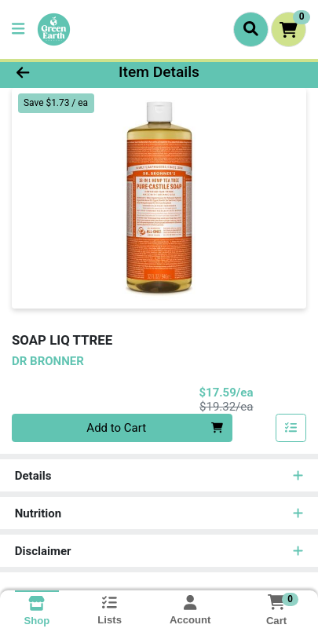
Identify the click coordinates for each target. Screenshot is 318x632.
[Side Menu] (18, 29)
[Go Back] (49, 72)
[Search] (250, 29)
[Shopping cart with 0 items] (288, 29)
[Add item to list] (291, 428)
